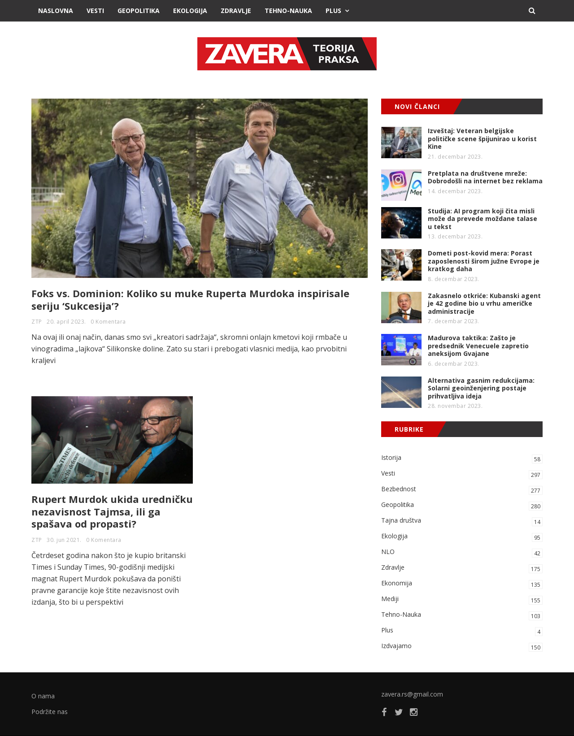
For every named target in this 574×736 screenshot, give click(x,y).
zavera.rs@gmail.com (412, 694)
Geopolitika (138, 10)
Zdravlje (236, 10)
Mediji (462, 599)
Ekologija (190, 10)
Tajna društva (462, 521)
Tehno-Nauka (288, 10)
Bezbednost (462, 490)
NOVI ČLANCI (417, 106)
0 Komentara (108, 321)
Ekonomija (462, 584)
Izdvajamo (462, 646)
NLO (462, 552)
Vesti (95, 10)
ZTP (36, 321)
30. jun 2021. (64, 540)
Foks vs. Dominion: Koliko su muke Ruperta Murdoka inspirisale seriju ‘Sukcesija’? (190, 299)
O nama (43, 696)
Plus (333, 10)
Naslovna (55, 10)
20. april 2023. (66, 321)
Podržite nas (49, 711)
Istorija (462, 458)
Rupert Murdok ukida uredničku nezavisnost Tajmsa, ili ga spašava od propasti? (112, 511)
